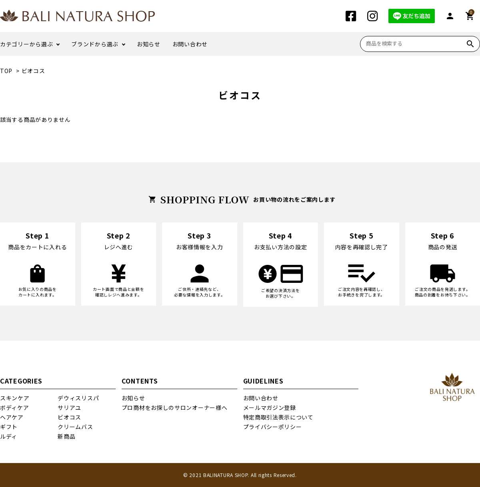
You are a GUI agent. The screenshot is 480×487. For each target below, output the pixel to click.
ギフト (9, 427)
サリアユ (69, 407)
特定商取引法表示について (278, 417)
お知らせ (148, 44)
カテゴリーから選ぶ (26, 44)
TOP (6, 71)
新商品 (66, 436)
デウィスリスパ (78, 398)
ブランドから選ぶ (94, 44)
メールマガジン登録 (269, 407)
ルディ (8, 436)
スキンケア (15, 398)
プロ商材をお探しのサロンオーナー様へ (175, 407)
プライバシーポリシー (272, 427)
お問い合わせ (190, 44)
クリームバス (75, 427)
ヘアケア (12, 417)
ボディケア (14, 407)
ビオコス (33, 71)
